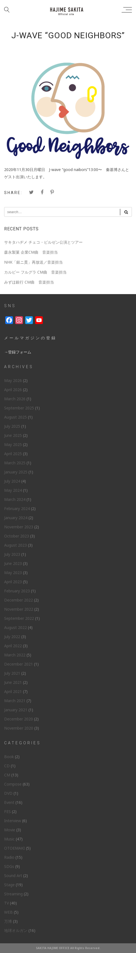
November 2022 (18, 609)
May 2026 (13, 380)
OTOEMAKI (14, 848)
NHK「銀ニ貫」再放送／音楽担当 (33, 262)
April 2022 (13, 645)
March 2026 (14, 398)
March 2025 (14, 462)
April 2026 (13, 389)
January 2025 (15, 472)
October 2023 (16, 536)
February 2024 (17, 508)
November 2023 (18, 526)
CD (7, 765)
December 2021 (18, 664)
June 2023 (13, 563)
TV (6, 903)
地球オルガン (15, 930)
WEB (8, 912)
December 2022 (18, 600)
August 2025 (15, 417)
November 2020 (18, 728)
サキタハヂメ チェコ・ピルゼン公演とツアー (43, 242)
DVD (8, 793)
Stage (9, 884)
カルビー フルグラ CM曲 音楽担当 (35, 272)
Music (9, 839)
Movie (9, 829)
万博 (8, 921)
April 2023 (13, 581)
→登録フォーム (17, 352)
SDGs (9, 866)
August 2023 (15, 545)
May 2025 (13, 444)
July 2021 (12, 673)
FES (7, 811)
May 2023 (13, 572)
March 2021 (14, 700)
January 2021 (15, 709)
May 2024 (13, 490)
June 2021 (13, 682)
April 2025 (13, 453)
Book (9, 756)
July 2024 (12, 481)
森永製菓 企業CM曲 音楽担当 (31, 252)
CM (7, 775)
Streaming (13, 893)
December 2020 (18, 719)
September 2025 (19, 408)
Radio (9, 857)
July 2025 (12, 426)
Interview (12, 820)
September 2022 (19, 618)
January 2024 (15, 517)
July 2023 (12, 554)
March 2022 (14, 655)
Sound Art (13, 875)
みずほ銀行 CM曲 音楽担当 (29, 282)
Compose (13, 784)
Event (9, 802)
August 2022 (15, 627)
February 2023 (17, 590)
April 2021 (13, 691)
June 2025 (13, 435)
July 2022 (12, 636)
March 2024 (14, 499)
